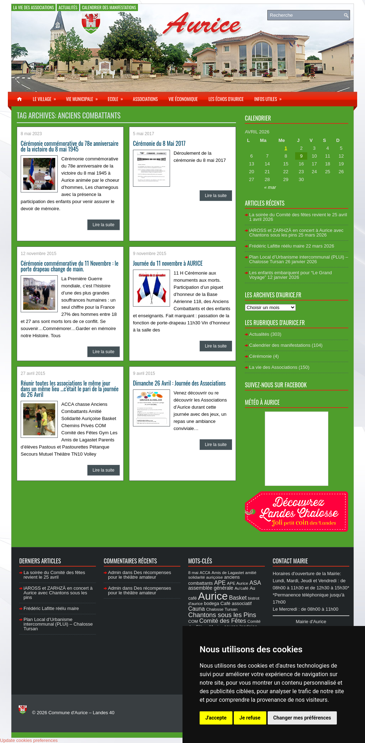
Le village (47, 97)
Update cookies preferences (29, 740)
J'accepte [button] (216, 718)
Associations (145, 98)
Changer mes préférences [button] (302, 718)
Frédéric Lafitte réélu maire (276, 246)
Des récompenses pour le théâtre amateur (139, 575)
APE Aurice (237, 583)
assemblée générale (210, 588)
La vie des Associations (33, 7)
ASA (255, 582)
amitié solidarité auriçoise (222, 574)
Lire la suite (103, 224)
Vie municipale (84, 97)
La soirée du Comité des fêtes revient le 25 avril (298, 214)
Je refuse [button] (250, 718)
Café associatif (236, 603)
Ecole (117, 97)
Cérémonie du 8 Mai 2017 (159, 143)
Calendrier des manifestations (109, 7)
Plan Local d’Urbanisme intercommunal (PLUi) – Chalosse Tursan (58, 624)
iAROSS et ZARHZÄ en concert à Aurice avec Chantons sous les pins (296, 233)
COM (193, 621)
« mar (270, 187)
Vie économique (183, 98)
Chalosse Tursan (221, 609)
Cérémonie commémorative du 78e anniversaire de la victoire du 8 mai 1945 (69, 146)
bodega (211, 603)
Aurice (213, 596)
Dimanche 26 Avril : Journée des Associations (179, 383)
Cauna (196, 609)
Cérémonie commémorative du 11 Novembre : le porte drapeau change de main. (69, 266)
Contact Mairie (290, 561)
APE (220, 582)
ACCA (205, 572)
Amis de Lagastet (228, 572)
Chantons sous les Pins (222, 615)
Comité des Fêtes (222, 620)
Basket (238, 597)
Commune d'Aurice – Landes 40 (81, 712)
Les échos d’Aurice (226, 98)
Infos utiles (270, 97)
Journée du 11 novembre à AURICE (167, 263)
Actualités (67, 7)
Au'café (241, 588)
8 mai (193, 572)
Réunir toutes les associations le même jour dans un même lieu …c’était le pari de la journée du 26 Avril (69, 389)
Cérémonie (260, 356)
